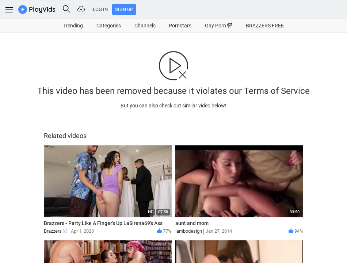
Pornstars (180, 25)
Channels (145, 25)
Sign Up (124, 9)
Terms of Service (277, 91)
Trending (73, 25)
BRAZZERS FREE (265, 25)
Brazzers (55, 231)
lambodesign (188, 231)
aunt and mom (192, 223)
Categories (108, 25)
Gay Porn (218, 25)
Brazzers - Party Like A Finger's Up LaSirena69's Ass (103, 223)
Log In (100, 9)
